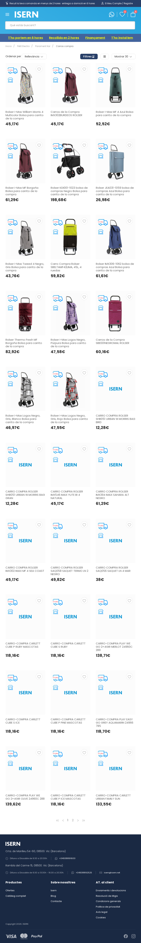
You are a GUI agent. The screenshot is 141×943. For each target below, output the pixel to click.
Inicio (9, 46)
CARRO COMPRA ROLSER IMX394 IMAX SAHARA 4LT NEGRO (112, 495)
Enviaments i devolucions (111, 890)
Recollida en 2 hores (64, 38)
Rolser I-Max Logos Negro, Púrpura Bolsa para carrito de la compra (68, 343)
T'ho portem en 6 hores (25, 38)
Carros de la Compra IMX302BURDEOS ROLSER (66, 113)
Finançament (95, 38)
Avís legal (101, 912)
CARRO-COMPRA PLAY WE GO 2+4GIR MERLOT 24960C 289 (114, 646)
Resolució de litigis (107, 896)
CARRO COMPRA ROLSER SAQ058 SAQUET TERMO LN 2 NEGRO (69, 571)
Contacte (56, 901)
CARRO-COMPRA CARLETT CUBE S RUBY (68, 645)
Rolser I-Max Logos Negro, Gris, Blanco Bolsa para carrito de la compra (23, 419)
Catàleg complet (16, 896)
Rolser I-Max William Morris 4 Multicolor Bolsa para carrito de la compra (25, 115)
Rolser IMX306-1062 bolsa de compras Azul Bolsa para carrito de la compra (115, 267)
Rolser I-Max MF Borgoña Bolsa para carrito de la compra (22, 191)
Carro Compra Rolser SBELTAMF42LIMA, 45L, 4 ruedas (66, 267)
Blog (53, 896)
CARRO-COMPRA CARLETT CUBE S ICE (23, 720)
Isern (54, 890)
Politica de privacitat (108, 906)
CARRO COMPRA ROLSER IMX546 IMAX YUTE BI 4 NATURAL (67, 495)
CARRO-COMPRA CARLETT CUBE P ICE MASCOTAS (68, 797)
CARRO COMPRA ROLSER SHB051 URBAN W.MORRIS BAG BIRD (115, 419)
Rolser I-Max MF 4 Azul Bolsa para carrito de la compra (114, 113)
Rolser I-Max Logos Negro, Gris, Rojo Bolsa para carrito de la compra (69, 419)
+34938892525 (84, 872)
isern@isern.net (112, 872)
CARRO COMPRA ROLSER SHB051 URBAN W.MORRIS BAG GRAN (25, 495)
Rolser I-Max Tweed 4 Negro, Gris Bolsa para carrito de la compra (25, 267)
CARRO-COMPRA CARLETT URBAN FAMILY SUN (113, 797)
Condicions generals (108, 901)
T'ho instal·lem (122, 38)
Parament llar (41, 46)
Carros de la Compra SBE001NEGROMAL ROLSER (112, 341)
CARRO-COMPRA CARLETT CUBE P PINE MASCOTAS (68, 720)
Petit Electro (23, 46)
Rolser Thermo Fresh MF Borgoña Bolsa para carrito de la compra (24, 343)
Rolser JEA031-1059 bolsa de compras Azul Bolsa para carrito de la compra (115, 191)
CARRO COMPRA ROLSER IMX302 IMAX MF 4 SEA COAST (25, 569)
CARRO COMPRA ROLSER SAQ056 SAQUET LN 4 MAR (113, 569)
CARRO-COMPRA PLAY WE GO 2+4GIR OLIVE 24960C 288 (25, 797)
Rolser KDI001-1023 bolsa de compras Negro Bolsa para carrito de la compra (69, 191)
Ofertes (10, 890)
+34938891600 (67, 858)
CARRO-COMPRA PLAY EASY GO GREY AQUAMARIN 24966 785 (114, 722)
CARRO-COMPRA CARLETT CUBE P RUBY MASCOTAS (23, 645)
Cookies (101, 917)
